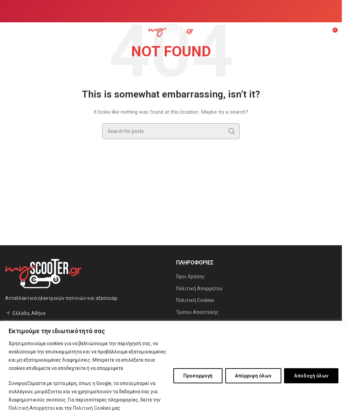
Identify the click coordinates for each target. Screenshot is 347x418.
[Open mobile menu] (8, 32)
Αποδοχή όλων (311, 376)
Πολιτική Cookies (92, 408)
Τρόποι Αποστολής (197, 312)
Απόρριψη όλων (253, 376)
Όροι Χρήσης (190, 276)
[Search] (171, 131)
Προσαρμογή (197, 376)
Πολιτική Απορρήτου (32, 408)
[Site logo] (171, 32)
